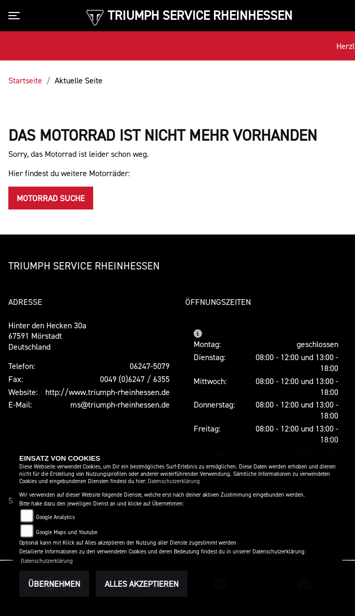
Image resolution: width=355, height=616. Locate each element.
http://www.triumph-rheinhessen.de (107, 392)
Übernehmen (54, 583)
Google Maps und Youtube (66, 532)
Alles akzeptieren (142, 583)
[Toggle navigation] (16, 15)
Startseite (25, 80)
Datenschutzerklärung (174, 481)
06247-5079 (150, 366)
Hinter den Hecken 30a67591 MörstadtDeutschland (47, 336)
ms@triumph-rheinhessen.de (120, 404)
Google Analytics (55, 517)
